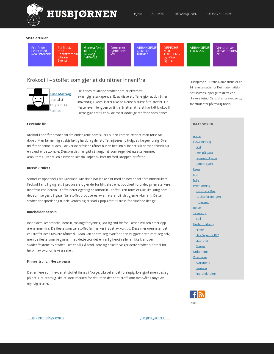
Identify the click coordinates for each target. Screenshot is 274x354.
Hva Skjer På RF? (207, 235)
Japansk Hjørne (206, 158)
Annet (197, 136)
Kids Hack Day (206, 191)
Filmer (200, 230)
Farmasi (55, 110)
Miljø (196, 180)
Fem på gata (204, 153)
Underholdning (203, 224)
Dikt (198, 147)
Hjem (138, 13)
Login (193, 302)
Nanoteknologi (206, 274)
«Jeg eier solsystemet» (45, 318)
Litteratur (202, 241)
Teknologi (200, 213)
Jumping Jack (204, 164)
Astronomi (203, 263)
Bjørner (204, 202)
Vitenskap (200, 257)
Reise (197, 208)
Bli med (158, 13)
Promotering (201, 186)
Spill (199, 219)
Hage (196, 169)
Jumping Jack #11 (155, 318)
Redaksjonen (186, 13)
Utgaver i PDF (220, 13)
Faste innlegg (202, 142)
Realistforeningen (208, 197)
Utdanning (200, 252)
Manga (200, 246)
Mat (195, 175)
